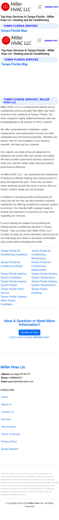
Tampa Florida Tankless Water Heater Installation (14, 300)
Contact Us (7, 411)
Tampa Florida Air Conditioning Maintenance (41, 254)
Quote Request (9, 449)
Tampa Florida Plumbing (39, 291)
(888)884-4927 (51, 7)
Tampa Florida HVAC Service (12, 291)
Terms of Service (10, 434)
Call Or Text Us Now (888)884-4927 (29, 337)
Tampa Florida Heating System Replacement (44, 283)
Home (4, 397)
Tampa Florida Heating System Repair (13, 283)
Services (6, 419)
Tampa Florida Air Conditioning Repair (12, 264)
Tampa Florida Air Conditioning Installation (14, 252)
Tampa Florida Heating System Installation (13, 275)
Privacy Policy (9, 441)
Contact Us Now (30, 332)
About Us (6, 404)
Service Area (8, 426)
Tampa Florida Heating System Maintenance (44, 275)
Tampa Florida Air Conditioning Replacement (41, 266)
